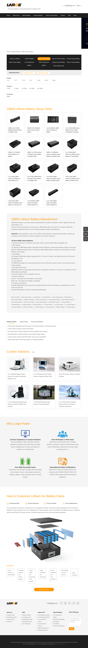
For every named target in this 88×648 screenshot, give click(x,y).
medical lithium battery (54, 302)
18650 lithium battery (29, 299)
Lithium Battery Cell (58, 65)
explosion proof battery (29, 302)
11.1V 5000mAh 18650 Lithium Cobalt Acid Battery (52, 130)
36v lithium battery (60, 307)
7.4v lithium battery (58, 304)
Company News (10, 619)
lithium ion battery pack (41, 299)
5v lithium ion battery (28, 307)
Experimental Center (27, 621)
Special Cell (16, 15)
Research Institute (26, 615)
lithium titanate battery (16, 302)
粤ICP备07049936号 (60, 644)
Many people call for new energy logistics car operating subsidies (26, 339)
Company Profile (11, 615)
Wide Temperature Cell (43, 628)
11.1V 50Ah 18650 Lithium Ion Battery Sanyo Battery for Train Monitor (72, 154)
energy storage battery (57, 297)
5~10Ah (16, 88)
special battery (36, 297)
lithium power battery (26, 297)
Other (54, 80)
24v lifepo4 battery (15, 304)
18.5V (46, 80)
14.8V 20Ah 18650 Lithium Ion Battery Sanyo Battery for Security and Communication (15, 203)
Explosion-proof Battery (58, 62)
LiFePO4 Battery (29, 58)
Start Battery (56, 623)
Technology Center (26, 617)
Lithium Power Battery (52, 15)
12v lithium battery (39, 307)
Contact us (17, 20)
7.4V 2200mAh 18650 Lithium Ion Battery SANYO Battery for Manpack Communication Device (34, 203)
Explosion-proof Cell (42, 630)
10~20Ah (24, 88)
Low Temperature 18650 (43, 615)
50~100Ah (40, 88)
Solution (63, 15)
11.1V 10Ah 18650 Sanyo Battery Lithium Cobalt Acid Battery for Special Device (72, 130)
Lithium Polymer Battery (58, 58)
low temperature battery (54, 299)
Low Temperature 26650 (43, 617)
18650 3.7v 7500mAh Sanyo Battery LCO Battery (14, 154)
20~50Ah (32, 88)
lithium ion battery (15, 297)
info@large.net (70, 5)
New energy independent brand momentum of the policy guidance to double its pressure (32, 326)
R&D (69, 15)
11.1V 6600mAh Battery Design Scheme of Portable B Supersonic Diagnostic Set (17, 376)
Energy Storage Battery (73, 58)
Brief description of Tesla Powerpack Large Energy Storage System (26, 334)
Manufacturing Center (27, 619)
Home (8, 15)
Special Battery (26, 15)
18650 (8, 96)
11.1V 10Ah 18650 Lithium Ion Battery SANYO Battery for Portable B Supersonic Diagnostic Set (52, 203)
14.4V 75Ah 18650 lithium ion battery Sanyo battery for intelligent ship (34, 178)
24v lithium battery (49, 307)
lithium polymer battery (16, 299)
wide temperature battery (68, 299)
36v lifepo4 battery (26, 304)
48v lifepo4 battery (37, 304)
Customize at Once (44, 589)
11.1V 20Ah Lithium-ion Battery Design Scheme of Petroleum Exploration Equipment (67, 404)
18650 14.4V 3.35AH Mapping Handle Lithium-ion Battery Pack (15, 130)
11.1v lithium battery (70, 304)
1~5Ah (8, 88)
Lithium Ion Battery (15, 58)
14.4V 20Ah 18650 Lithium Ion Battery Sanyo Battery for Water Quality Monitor (53, 179)
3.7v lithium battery (47, 304)
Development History (12, 617)
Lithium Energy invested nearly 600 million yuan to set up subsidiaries (27, 337)
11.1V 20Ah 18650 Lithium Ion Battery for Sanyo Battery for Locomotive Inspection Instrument (14, 179)
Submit (71, 628)
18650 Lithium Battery (27, 51)
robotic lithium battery (41, 302)
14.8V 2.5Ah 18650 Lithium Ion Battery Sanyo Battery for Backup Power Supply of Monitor (72, 179)
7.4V (15, 80)
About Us (9, 20)
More (33, 352)
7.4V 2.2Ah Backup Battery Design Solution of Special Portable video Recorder (17, 404)
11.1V (23, 80)
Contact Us (9, 621)
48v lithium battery (70, 307)
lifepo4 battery (68, 297)
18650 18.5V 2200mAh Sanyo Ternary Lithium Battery (33, 130)
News (75, 15)
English (78, 5)
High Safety (56, 621)
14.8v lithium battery (16, 307)
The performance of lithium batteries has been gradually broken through (27, 331)
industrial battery (46, 297)
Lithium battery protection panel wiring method (20, 328)
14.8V (38, 80)
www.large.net (51, 644)
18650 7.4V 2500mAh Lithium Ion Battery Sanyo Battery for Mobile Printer (53, 154)
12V (31, 80)
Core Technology (26, 623)
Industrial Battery (38, 15)
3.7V (8, 80)
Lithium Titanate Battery (73, 62)
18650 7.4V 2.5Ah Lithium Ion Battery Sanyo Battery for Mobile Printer (34, 154)
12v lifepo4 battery (65, 302)
